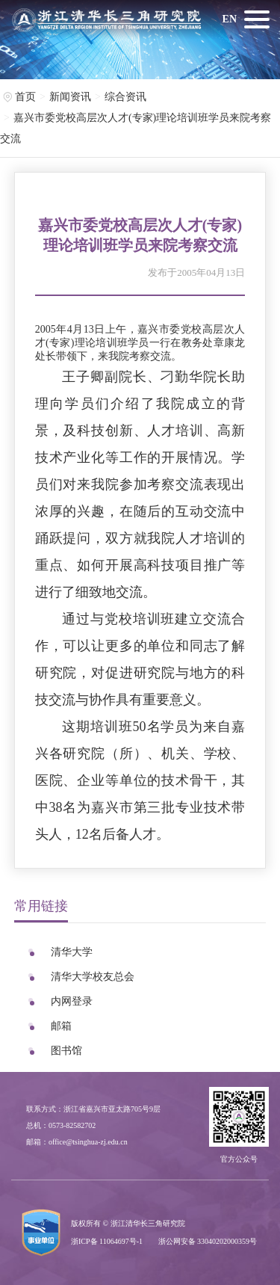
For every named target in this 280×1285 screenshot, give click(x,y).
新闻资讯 (70, 96)
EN (230, 19)
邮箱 (61, 1026)
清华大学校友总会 (92, 976)
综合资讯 (125, 96)
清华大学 (72, 952)
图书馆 (66, 1050)
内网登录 (72, 1001)
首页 (25, 96)
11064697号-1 (121, 1241)
